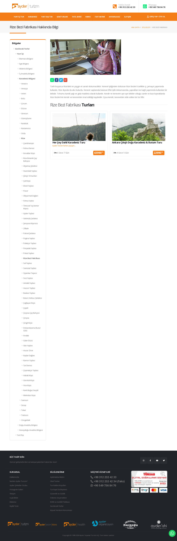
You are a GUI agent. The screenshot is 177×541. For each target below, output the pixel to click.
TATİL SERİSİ (76, 17)
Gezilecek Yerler (22, 49)
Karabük (24, 123)
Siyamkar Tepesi (30, 273)
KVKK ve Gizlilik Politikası (60, 502)
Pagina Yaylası (29, 238)
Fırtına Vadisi (28, 201)
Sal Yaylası (27, 263)
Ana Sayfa (135, 27)
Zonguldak (25, 420)
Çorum (24, 103)
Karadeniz (32, 17)
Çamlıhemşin (28, 143)
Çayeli (25, 308)
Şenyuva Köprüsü (30, 223)
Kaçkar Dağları (29, 355)
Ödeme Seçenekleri (58, 498)
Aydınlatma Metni (57, 477)
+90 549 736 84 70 (157, 7)
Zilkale (26, 228)
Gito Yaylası (28, 345)
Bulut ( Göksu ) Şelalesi (32, 298)
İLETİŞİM (127, 17)
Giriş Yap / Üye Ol (156, 16)
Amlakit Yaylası (29, 283)
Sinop (23, 405)
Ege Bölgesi (24, 64)
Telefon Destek (124, 5)
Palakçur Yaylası (29, 243)
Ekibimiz (13, 502)
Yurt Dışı (20, 435)
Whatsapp (153, 5)
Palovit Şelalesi (29, 233)
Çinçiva (26, 318)
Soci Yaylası (28, 278)
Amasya (24, 88)
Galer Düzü (28, 340)
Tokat (23, 410)
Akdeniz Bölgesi (25, 69)
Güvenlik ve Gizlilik (57, 494)
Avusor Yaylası (29, 288)
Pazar (25, 191)
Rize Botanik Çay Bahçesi (30, 159)
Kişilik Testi (14, 506)
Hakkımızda (14, 477)
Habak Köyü (28, 375)
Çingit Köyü (27, 323)
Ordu (23, 133)
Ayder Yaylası (28, 213)
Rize (23, 138)
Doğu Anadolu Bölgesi (28, 425)
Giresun (24, 113)
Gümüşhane (26, 118)
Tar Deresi (27, 365)
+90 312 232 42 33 (126, 7)
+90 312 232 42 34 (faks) (108, 481)
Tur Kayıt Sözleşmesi (58, 489)
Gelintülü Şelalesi (30, 218)
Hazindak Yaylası (30, 171)
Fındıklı (26, 335)
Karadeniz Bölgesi (27, 79)
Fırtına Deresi (28, 148)
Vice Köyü (27, 385)
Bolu (23, 98)
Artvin (23, 93)
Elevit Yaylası (28, 186)
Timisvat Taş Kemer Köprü (31, 207)
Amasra (24, 83)
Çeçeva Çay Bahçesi (31, 313)
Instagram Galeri (16, 489)
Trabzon (24, 415)
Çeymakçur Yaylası (30, 370)
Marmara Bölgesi (26, 59)
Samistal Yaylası (29, 268)
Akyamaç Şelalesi (30, 166)
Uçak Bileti (14, 498)
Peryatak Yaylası (29, 248)
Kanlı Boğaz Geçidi (30, 390)
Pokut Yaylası (28, 253)
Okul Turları (55, 481)
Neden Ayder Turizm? (19, 481)
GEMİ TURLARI (62, 17)
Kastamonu (26, 128)
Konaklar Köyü (29, 153)
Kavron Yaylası (29, 360)
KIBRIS (87, 17)
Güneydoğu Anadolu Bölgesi (31, 430)
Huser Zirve (28, 350)
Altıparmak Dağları (30, 196)
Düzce (24, 108)
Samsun (24, 400)
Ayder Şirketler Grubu (18, 485)
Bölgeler (146, 27)
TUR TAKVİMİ (100, 17)
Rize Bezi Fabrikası (31, 258)
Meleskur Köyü (29, 395)
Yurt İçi (20, 54)
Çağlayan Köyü (29, 303)
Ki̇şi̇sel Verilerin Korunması (61, 510)
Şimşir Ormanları (30, 176)
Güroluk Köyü (28, 380)
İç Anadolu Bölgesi (26, 74)
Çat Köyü (26, 181)
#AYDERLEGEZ (114, 17)
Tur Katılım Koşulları (58, 485)
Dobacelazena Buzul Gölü (31, 329)
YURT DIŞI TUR (47, 17)
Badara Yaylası (29, 293)
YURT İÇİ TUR (19, 17)
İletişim (12, 494)
